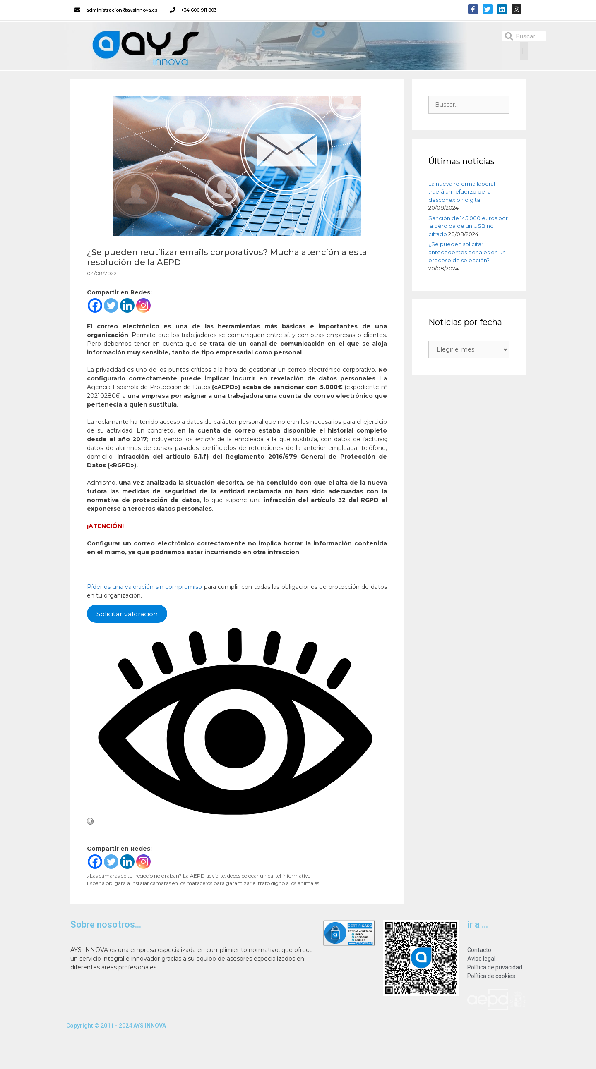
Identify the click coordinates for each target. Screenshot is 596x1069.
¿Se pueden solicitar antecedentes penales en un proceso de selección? (467, 252)
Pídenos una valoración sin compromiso (144, 587)
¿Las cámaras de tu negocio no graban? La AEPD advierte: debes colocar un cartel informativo (198, 876)
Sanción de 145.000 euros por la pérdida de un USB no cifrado (468, 226)
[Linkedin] (127, 305)
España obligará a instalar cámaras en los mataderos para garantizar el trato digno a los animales (203, 883)
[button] (524, 51)
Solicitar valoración (127, 613)
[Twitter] (111, 305)
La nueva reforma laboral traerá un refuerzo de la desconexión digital (461, 191)
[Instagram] (143, 305)
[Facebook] (95, 305)
